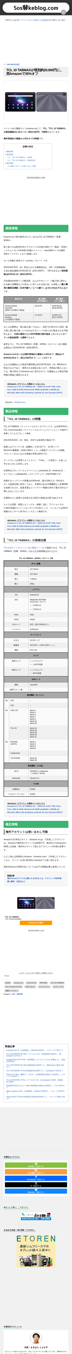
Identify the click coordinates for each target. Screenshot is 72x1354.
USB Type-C (30, 989)
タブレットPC (59, 989)
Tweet (6, 979)
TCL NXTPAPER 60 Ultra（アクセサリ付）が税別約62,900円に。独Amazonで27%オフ (33, 1058)
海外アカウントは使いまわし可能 (22, 169)
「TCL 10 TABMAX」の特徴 (20, 160)
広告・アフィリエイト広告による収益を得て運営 (36, 20)
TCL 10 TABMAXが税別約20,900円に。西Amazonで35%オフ (34, 73)
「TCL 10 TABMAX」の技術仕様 (21, 163)
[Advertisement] (36, 42)
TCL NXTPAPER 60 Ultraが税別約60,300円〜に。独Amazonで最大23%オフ (35, 1069)
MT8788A (43, 985)
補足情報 (9, 166)
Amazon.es (19, 405)
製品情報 (9, 157)
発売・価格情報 (17, 997)
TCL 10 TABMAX (57, 985)
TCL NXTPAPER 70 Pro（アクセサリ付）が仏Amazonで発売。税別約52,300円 (34, 1084)
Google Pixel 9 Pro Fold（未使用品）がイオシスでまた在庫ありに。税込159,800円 (35, 1063)
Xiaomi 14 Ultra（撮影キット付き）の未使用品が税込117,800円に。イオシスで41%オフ (35, 1078)
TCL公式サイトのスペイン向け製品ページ (23, 550)
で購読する (36, 1167)
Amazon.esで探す (36, 926)
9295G (8, 985)
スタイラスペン (44, 989)
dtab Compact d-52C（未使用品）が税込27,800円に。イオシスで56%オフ (35, 1095)
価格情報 (9, 154)
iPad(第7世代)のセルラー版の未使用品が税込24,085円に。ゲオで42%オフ (35, 1089)
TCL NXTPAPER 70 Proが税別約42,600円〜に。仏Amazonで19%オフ (34, 1073)
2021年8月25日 (12, 64)
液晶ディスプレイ (12, 993)
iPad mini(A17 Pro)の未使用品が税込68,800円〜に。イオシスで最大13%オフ (35, 1100)
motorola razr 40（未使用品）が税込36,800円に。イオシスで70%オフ (34, 1053)
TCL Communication (14, 989)
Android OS (31, 985)
